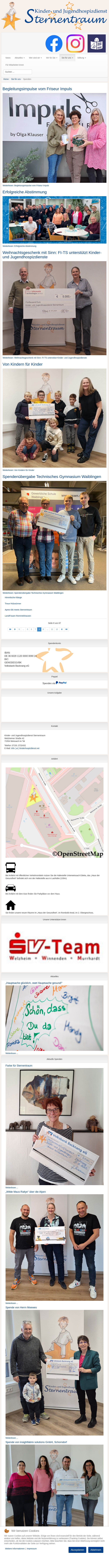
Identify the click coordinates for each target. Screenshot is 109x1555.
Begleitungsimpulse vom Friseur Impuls (37, 89)
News (8, 58)
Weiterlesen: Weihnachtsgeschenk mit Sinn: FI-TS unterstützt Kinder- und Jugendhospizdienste (45, 358)
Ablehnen (95, 1549)
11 (52, 629)
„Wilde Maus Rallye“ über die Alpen (26, 1191)
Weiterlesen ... (12, 1053)
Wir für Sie (51, 58)
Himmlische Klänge (13, 597)
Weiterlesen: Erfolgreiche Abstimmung (19, 246)
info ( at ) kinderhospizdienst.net (25, 748)
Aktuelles (20, 58)
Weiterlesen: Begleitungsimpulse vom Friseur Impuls (26, 185)
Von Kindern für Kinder (23, 364)
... (23, 629)
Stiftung (81, 58)
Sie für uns (67, 58)
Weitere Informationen (15, 1548)
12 (57, 629)
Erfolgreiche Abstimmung (25, 192)
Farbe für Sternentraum (19, 1065)
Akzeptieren (77, 1549)
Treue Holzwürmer (13, 603)
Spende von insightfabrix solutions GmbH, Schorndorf (36, 1442)
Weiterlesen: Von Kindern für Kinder (18, 470)
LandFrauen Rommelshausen (18, 616)
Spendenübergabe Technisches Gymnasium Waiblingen (52, 476)
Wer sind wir (35, 58)
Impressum (32, 1548)
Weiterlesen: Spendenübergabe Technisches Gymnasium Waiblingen (33, 593)
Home (6, 79)
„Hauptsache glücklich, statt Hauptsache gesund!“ (34, 983)
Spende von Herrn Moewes (21, 1307)
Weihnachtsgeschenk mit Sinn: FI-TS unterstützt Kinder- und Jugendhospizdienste (52, 254)
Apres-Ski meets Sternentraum (18, 610)
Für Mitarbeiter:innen (15, 65)
